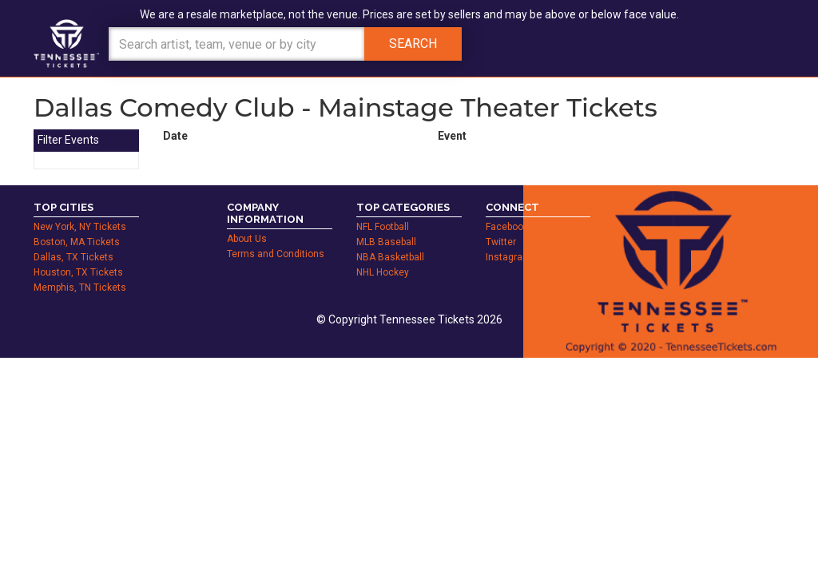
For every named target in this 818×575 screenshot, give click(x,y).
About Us (247, 238)
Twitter (501, 242)
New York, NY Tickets (80, 226)
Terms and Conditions (275, 254)
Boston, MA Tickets (77, 242)
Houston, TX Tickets (78, 272)
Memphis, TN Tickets (80, 287)
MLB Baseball (386, 242)
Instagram (508, 257)
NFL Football (382, 226)
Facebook (507, 226)
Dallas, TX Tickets (73, 257)
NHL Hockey (382, 272)
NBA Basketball (390, 257)
